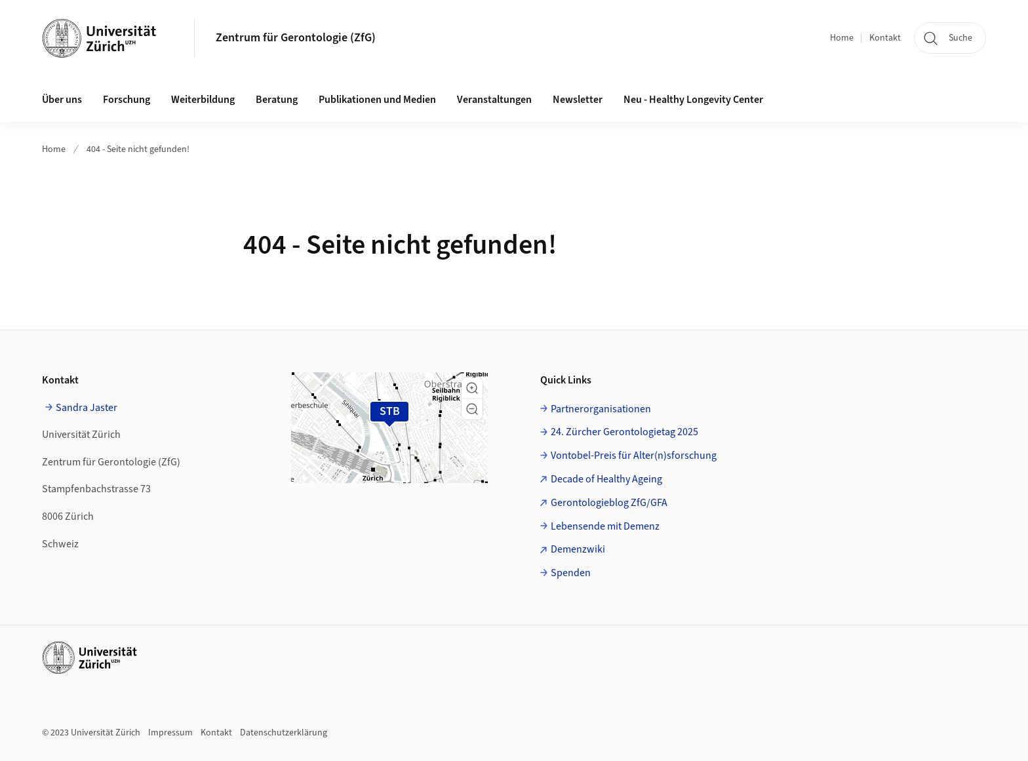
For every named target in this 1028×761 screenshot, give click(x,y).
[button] (472, 388)
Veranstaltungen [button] (494, 99)
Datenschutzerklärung (283, 732)
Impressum (170, 732)
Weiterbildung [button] (203, 99)
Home (842, 38)
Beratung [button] (277, 99)
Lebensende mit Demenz (605, 526)
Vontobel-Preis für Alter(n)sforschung (634, 455)
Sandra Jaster (86, 407)
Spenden (571, 573)
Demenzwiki (578, 549)
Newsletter (578, 99)
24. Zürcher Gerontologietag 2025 (624, 432)
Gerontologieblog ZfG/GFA (609, 503)
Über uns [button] (62, 99)
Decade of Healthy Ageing (606, 479)
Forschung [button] (126, 99)
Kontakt (885, 38)
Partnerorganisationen (601, 409)
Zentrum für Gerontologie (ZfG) (296, 37)
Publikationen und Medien (377, 99)
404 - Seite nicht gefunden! (138, 149)
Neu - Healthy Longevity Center (693, 99)
